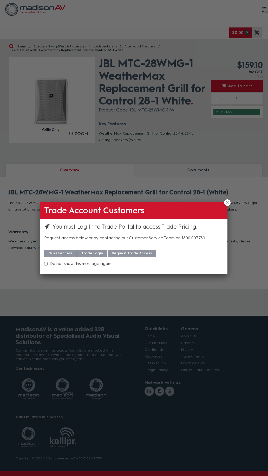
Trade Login (92, 253)
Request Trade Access (132, 253)
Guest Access (60, 253)
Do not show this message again (80, 263)
